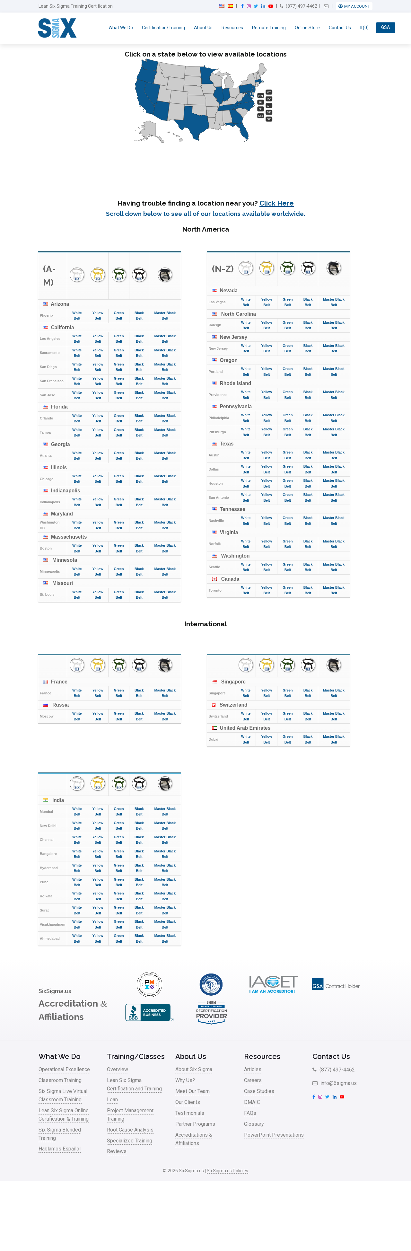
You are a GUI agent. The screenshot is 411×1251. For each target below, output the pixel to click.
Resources (232, 27)
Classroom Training (60, 1080)
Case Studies (259, 1091)
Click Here (276, 203)
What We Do (121, 27)
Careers (253, 1080)
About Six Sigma (193, 1069)
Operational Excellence (64, 1069)
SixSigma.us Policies (227, 1170)
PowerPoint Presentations (274, 1135)
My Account (357, 6)
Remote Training (269, 27)
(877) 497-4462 (298, 6)
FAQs (250, 1113)
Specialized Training (129, 1141)
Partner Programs (195, 1124)
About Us (203, 27)
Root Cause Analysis (130, 1130)
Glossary (254, 1124)
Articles (252, 1069)
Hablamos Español (60, 1149)
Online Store (307, 27)
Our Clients (187, 1102)
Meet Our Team (192, 1091)
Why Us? (185, 1080)
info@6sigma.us (334, 1083)
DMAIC (252, 1102)
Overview (117, 1069)
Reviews (117, 1151)
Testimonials (189, 1113)
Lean (112, 1100)
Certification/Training (163, 27)
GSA (385, 27)
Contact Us (340, 27)
